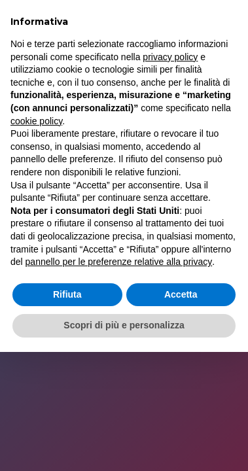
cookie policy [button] (36, 121)
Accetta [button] (181, 294)
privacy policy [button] (170, 57)
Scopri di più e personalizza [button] (123, 325)
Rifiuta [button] (67, 294)
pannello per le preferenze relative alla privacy (119, 261)
